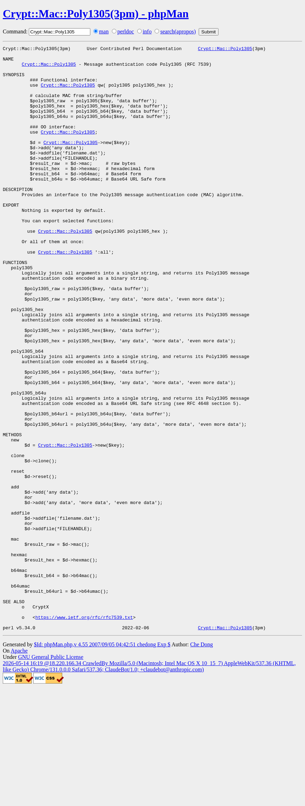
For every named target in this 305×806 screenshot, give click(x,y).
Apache (19, 768)
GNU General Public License (50, 774)
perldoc (125, 31)
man (104, 31)
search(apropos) (178, 31)
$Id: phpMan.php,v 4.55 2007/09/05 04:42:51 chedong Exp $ (102, 761)
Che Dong (201, 761)
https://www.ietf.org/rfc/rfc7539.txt (84, 732)
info (147, 31)
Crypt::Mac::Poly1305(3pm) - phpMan (96, 13)
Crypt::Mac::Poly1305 (225, 49)
